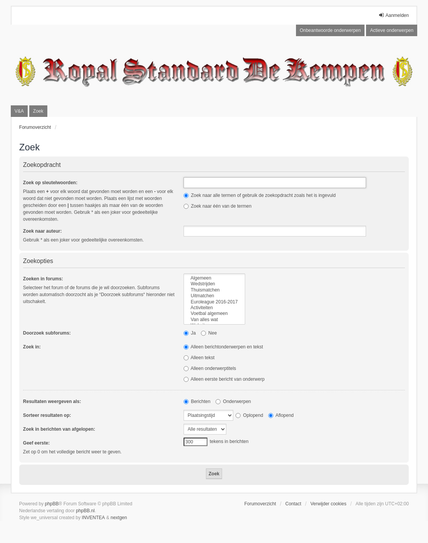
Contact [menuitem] (293, 503)
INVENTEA (93, 517)
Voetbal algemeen (214, 313)
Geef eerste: (36, 443)
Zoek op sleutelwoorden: (50, 182)
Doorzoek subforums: (47, 333)
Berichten (197, 401)
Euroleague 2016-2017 (214, 302)
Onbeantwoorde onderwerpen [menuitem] (330, 30)
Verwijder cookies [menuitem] (328, 503)
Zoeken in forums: (43, 278)
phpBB (52, 503)
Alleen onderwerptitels (210, 368)
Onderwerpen (233, 401)
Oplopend (249, 415)
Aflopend (281, 415)
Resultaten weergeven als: (52, 401)
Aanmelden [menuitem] (393, 15)
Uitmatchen (214, 296)
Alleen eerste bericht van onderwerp (224, 379)
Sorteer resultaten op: (47, 415)
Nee (209, 333)
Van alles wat (214, 320)
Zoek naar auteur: (42, 231)
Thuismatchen (214, 290)
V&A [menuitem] (19, 111)
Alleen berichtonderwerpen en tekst (223, 347)
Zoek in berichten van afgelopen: (59, 429)
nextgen (118, 517)
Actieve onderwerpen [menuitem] (391, 30)
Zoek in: (32, 347)
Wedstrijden (214, 284)
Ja (190, 333)
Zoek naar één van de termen (218, 206)
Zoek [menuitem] (38, 111)
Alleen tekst (199, 357)
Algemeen (214, 278)
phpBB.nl (85, 510)
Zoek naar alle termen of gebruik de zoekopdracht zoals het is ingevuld (260, 195)
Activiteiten (214, 308)
